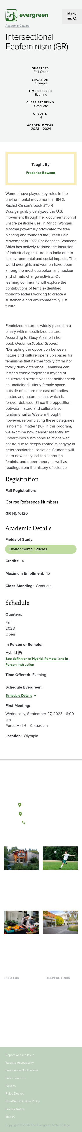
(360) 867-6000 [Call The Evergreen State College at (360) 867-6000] (40, 822)
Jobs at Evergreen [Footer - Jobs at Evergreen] (59, 1027)
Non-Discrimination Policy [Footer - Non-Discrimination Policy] (22, 1101)
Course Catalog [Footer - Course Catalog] (57, 1005)
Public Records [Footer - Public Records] (15, 1078)
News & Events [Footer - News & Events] (57, 1020)
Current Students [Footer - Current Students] (17, 984)
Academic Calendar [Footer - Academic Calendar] (61, 1012)
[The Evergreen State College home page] (41, 784)
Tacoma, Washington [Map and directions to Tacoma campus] (40, 813)
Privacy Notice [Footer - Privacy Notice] (15, 1109)
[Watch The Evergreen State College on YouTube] (36, 837)
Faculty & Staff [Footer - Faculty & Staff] (15, 1020)
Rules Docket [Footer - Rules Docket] (14, 1093)
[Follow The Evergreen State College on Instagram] (45, 837)
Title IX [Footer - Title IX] (10, 1116)
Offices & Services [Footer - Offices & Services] (59, 998)
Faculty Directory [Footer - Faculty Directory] (59, 991)
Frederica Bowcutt (40, 172)
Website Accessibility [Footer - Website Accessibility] (19, 1062)
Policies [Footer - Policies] (10, 1086)
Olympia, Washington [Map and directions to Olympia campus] (41, 804)
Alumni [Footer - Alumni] (9, 1034)
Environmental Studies (28, 549)
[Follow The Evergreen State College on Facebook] (27, 837)
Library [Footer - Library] (51, 984)
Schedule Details (19, 695)
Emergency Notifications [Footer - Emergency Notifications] (21, 1070)
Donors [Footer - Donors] (9, 1027)
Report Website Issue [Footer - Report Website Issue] (19, 1055)
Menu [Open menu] (71, 13)
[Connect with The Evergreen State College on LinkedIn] (54, 837)
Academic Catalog (17, 25)
